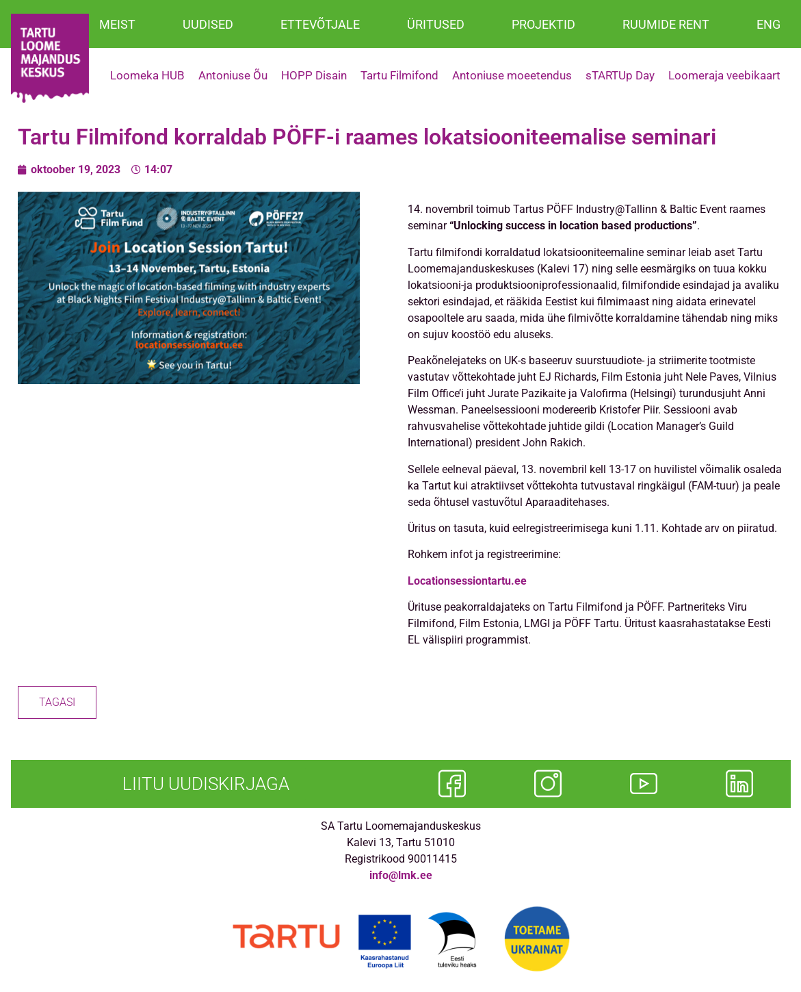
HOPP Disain (314, 75)
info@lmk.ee (400, 875)
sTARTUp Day (620, 75)
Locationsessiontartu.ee (468, 580)
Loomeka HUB (147, 75)
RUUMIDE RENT (665, 24)
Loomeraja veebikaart (724, 75)
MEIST (117, 24)
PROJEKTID (543, 24)
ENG (768, 24)
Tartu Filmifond (399, 75)
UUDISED (208, 24)
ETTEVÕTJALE (320, 24)
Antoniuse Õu (232, 75)
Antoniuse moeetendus (512, 75)
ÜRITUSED (435, 24)
